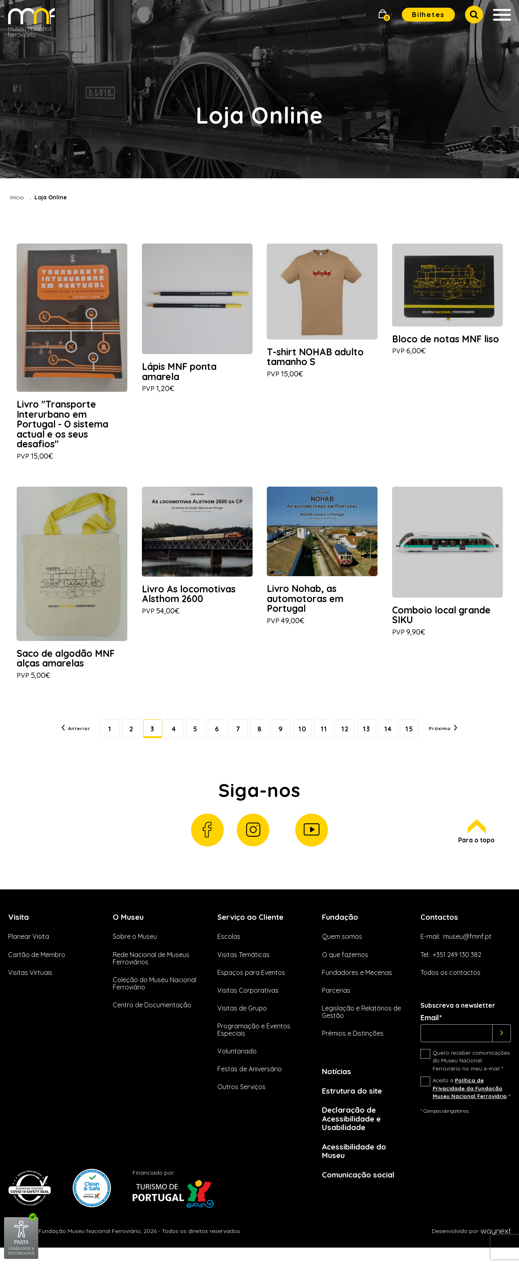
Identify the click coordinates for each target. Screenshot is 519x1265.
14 (400, 735)
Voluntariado (237, 1063)
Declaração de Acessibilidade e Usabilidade (354, 1132)
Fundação (341, 928)
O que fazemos (345, 967)
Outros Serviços (241, 1099)
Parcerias (336, 1002)
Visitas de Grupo (242, 1020)
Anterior (58, 735)
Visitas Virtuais (30, 985)
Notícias (338, 1083)
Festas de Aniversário (249, 1081)
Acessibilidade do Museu (357, 1166)
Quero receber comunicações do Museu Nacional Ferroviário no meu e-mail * (471, 1073)
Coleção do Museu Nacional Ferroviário (154, 995)
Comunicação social (361, 1191)
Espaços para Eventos (251, 985)
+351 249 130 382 (457, 967)
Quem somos (342, 949)
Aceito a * (471, 1101)
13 (377, 735)
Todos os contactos (450, 985)
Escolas (228, 949)
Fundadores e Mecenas (357, 985)
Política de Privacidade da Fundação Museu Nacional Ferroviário (470, 1101)
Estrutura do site (355, 1103)
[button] (383, 15)
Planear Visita (28, 949)
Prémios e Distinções (353, 1045)
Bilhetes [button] (428, 14)
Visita (19, 928)
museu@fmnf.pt (467, 949)
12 (353, 735)
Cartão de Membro (36, 967)
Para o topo (475, 842)
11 (330, 735)
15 (424, 735)
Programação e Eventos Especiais (253, 1041)
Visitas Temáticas (243, 967)
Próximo (460, 735)
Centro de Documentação (152, 1017)
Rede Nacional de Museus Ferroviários (151, 970)
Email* (431, 1030)
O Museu (129, 928)
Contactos (441, 928)
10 (306, 735)
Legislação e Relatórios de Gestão (361, 1024)
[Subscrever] (502, 1045)
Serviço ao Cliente (253, 928)
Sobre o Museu (135, 949)
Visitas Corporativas (248, 1002)
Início (17, 197)
